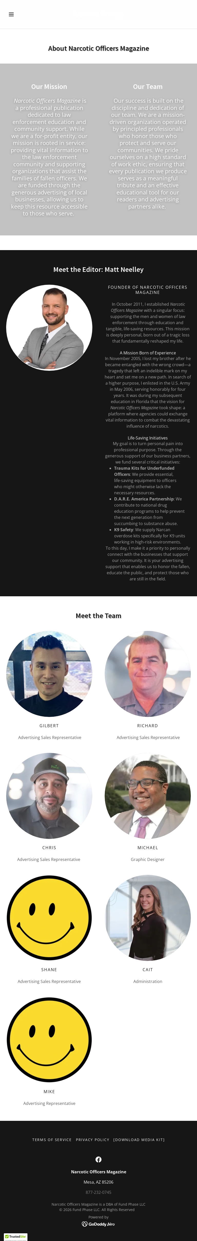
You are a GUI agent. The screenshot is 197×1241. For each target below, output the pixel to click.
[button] (20, 14)
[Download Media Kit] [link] (139, 1139)
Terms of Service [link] (52, 1139)
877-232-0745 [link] (98, 1192)
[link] (98, 14)
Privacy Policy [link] (93, 1139)
